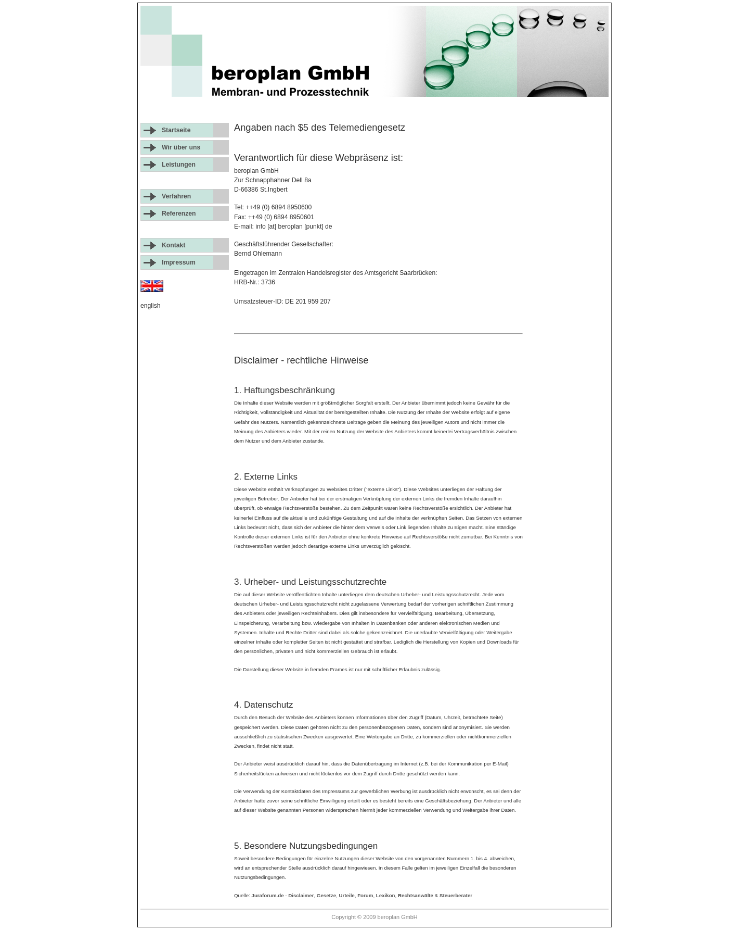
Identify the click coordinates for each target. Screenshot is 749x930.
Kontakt (173, 245)
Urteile (347, 895)
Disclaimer (301, 895)
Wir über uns (181, 147)
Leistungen (179, 164)
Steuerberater (456, 895)
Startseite (176, 130)
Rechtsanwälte (415, 895)
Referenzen (179, 213)
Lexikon (385, 895)
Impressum (179, 262)
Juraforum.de (268, 895)
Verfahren (176, 196)
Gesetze (326, 895)
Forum (365, 895)
